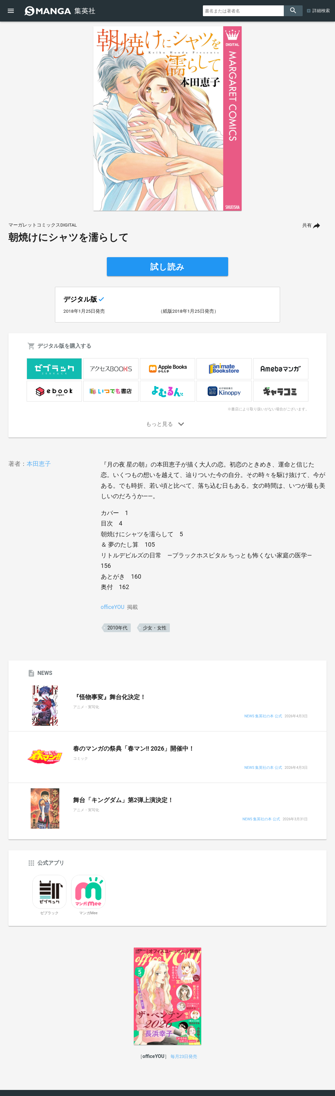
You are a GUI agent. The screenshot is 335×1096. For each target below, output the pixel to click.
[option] (167, 118)
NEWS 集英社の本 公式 (263, 716)
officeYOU (112, 607)
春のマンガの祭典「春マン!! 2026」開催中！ (133, 748)
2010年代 (117, 627)
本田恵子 (39, 463)
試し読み (167, 267)
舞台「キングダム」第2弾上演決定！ (123, 800)
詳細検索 (321, 10)
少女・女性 (154, 627)
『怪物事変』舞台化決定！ (109, 697)
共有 (307, 225)
